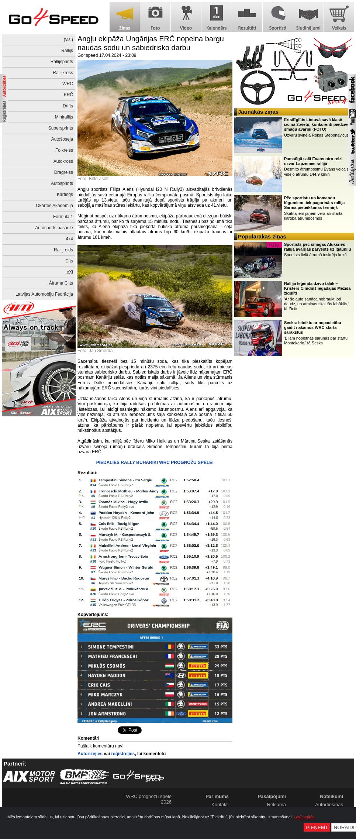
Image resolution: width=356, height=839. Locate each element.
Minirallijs (64, 117)
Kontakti (220, 804)
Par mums (217, 796)
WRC (67, 83)
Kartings (65, 194)
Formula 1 (63, 216)
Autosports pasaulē (54, 227)
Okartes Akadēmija (54, 205)
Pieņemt (317, 827)
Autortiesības (329, 804)
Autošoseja (62, 139)
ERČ (68, 94)
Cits (69, 261)
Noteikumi (331, 796)
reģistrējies (123, 753)
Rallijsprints (62, 61)
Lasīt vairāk (304, 817)
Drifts (68, 106)
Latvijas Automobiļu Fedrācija (44, 294)
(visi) (68, 39)
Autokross (63, 161)
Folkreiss (64, 150)
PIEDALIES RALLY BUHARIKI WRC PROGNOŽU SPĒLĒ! (155, 462)
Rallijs (67, 50)
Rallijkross (63, 72)
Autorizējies (90, 753)
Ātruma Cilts (61, 283)
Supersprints (60, 128)
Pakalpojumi (272, 796)
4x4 (69, 238)
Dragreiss (63, 172)
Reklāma (276, 804)
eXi (70, 272)
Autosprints (62, 183)
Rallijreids (63, 249)
